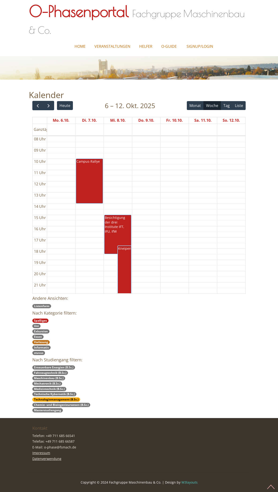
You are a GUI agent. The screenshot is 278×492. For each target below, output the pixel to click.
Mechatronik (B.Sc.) (47, 384)
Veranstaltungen (112, 46)
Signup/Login (200, 46)
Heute (65, 105)
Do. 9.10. (146, 120)
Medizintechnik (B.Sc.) (49, 389)
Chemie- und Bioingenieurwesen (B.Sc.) (61, 405)
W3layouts (189, 482)
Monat (195, 105)
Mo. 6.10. (61, 120)
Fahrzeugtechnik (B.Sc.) (50, 373)
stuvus (38, 353)
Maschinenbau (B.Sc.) (49, 378)
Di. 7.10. (89, 120)
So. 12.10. (231, 120)
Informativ (41, 347)
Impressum (41, 453)
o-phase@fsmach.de (60, 447)
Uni (36, 326)
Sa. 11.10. (203, 120)
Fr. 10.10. (174, 120)
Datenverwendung (46, 458)
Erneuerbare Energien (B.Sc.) (53, 367)
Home (80, 46)
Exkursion (41, 331)
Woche (212, 105)
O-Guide (169, 46)
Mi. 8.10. (118, 120)
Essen (38, 337)
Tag (226, 105)
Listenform (41, 306)
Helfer (145, 46)
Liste (239, 105)
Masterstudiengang (47, 410)
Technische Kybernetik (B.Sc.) (54, 394)
